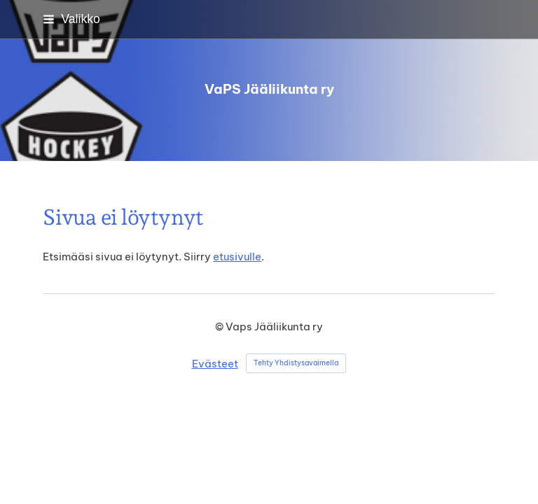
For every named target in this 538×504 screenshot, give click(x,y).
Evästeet (215, 363)
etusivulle (237, 256)
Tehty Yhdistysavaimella (296, 363)
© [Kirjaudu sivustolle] (220, 326)
